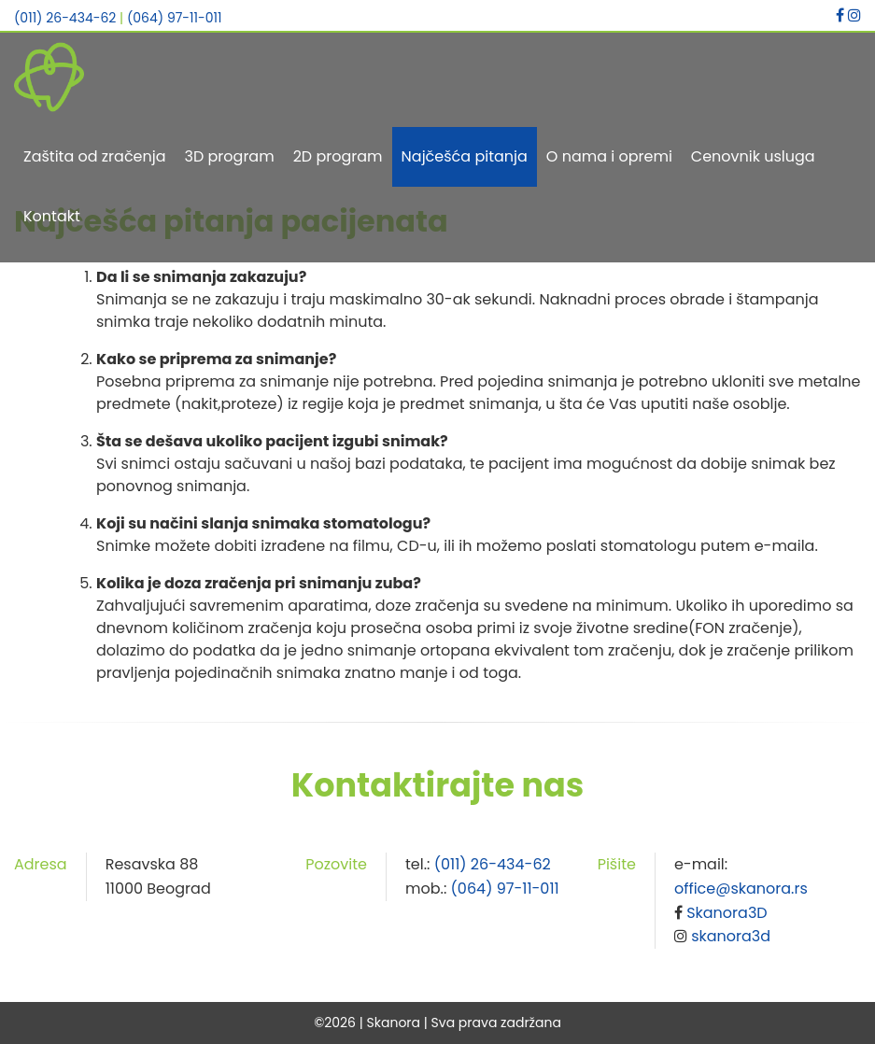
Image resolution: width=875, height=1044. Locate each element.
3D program (230, 156)
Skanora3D (726, 913)
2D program (338, 156)
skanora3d (730, 936)
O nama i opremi (609, 156)
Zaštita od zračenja (94, 156)
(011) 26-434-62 (65, 17)
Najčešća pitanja (465, 156)
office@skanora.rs (741, 888)
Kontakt (51, 216)
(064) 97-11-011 (174, 17)
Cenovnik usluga (753, 156)
